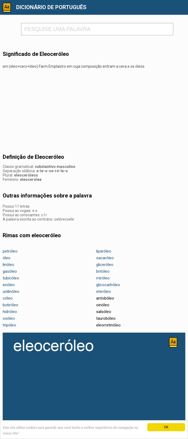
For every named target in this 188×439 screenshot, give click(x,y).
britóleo (103, 271)
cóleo (8, 298)
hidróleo (10, 311)
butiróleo (10, 305)
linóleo (8, 264)
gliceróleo (104, 264)
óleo (7, 258)
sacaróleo (105, 258)
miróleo (103, 278)
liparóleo (103, 251)
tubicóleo (11, 278)
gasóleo (10, 271)
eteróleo (103, 291)
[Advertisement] (94, 111)
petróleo (10, 251)
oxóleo (9, 318)
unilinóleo (11, 291)
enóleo (9, 284)
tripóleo (9, 325)
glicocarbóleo (108, 284)
